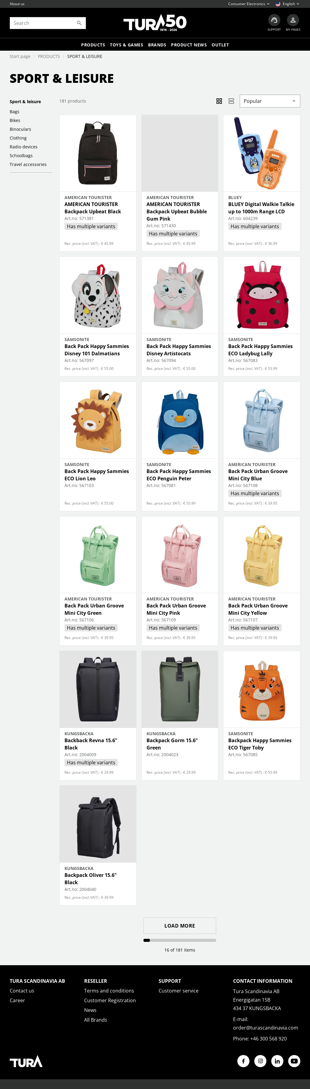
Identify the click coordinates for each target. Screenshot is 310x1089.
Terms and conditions (109, 990)
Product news (189, 45)
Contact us (22, 990)
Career (17, 1000)
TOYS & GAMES (126, 45)
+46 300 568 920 (268, 1038)
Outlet (220, 45)
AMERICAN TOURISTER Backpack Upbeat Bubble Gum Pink (177, 211)
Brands (157, 45)
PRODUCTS (49, 56)
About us (17, 3)
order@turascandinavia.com (265, 1027)
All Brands (95, 1019)
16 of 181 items (179, 950)
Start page (20, 56)
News (90, 1010)
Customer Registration (110, 1000)
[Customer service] (274, 23)
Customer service (179, 990)
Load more (179, 925)
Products (93, 45)
